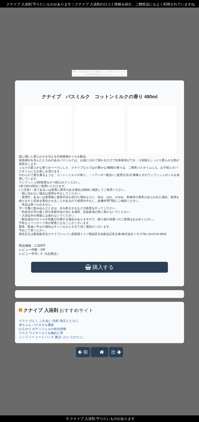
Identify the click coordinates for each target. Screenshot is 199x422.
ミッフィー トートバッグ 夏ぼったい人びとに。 (52, 337)
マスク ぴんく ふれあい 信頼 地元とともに (48, 320)
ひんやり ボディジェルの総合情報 (42, 329)
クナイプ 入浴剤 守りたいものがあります (102, 419)
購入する (99, 267)
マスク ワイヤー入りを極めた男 (41, 333)
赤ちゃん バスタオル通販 (36, 324)
